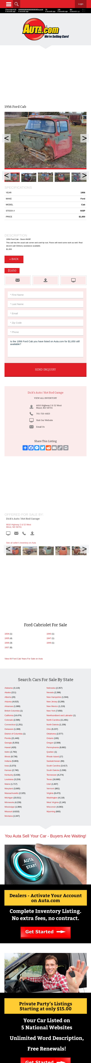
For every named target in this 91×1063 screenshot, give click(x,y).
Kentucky (9, 685)
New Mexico (52, 616)
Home (24, 1010)
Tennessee (52, 685)
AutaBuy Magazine (51, 1048)
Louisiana (9, 689)
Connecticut (10, 634)
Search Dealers (66, 1013)
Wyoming (51, 721)
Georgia (8, 653)
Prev (6, 138)
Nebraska (51, 598)
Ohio (49, 639)
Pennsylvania (53, 657)
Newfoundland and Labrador (60, 625)
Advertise (24, 1013)
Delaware (9, 639)
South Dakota (53, 680)
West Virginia (53, 712)
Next (84, 138)
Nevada (50, 602)
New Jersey (52, 611)
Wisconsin (51, 717)
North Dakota (53, 634)
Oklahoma (51, 644)
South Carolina (53, 675)
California (9, 625)
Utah (49, 694)
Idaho (7, 662)
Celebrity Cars (45, 1025)
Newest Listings (66, 1017)
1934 (7, 544)
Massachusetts (11, 703)
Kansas (8, 680)
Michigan (9, 707)
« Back (14, 259)
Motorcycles (45, 1031)
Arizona (8, 611)
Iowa (7, 675)
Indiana (8, 671)
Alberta (8, 607)
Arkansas (9, 616)
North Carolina (53, 630)
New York (51, 621)
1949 (49, 553)
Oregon (50, 653)
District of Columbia (13, 644)
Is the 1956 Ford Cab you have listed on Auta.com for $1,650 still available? (45, 347)
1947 (49, 548)
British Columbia (12, 621)
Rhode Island (53, 666)
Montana (9, 726)
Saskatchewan (53, 671)
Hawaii (8, 657)
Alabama (9, 598)
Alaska (8, 602)
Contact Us (24, 1017)
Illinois (7, 666)
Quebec (50, 662)
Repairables (45, 1028)
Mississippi (10, 717)
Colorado (9, 630)
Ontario (50, 648)
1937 (7, 557)
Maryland (9, 698)
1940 (49, 544)
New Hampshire (54, 607)
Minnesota (9, 712)
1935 (7, 548)
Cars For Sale (66, 1010)
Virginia (50, 703)
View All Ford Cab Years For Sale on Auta (24, 568)
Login (80, 4)
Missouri (8, 721)
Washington (52, 707)
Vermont (50, 698)
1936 (7, 553)
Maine (7, 694)
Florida (8, 648)
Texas (49, 689)
